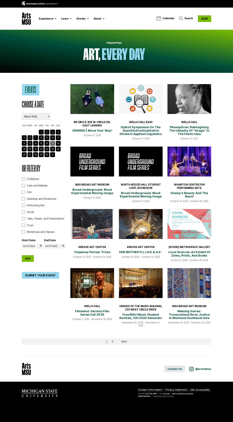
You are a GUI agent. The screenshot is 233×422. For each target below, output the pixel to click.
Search (186, 18)
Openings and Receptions (41, 198)
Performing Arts (36, 205)
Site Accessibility (200, 389)
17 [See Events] (53, 143)
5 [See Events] (24, 137)
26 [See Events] (24, 154)
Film (29, 192)
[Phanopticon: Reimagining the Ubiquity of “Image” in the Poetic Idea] (189, 99)
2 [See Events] (47, 132)
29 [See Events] (41, 154)
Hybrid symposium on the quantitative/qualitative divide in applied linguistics (141, 130)
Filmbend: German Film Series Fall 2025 (92, 312)
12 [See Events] (24, 143)
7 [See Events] (35, 137)
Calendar (165, 18)
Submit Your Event (40, 275)
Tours (30, 225)
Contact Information (150, 389)
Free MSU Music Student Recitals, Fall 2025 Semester (140, 316)
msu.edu (166, 394)
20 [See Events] (30, 149)
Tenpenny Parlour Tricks (92, 252)
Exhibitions (33, 178)
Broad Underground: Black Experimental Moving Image (92, 191)
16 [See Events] (47, 143)
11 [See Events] (58, 137)
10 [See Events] (52, 137)
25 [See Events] (58, 149)
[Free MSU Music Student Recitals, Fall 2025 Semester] (141, 283)
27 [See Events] (30, 154)
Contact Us (174, 369)
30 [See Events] (47, 154)
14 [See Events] (36, 143)
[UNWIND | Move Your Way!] (92, 99)
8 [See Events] (41, 137)
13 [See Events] (30, 143)
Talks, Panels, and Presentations (45, 218)
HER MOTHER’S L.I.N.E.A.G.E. (140, 252)
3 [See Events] (52, 132)
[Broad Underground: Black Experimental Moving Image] (92, 161)
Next (124, 341)
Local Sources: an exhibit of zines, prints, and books (189, 253)
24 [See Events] (52, 149)
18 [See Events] (58, 143)
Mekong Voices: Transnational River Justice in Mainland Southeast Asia (189, 314)
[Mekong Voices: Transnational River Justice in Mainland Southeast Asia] (189, 283)
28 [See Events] (35, 154)
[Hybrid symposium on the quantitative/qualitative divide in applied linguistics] (141, 99)
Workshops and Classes (41, 231)
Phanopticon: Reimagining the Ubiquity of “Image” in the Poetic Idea (189, 130)
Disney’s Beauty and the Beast (189, 194)
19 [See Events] (24, 149)
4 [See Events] (58, 132)
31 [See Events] (53, 154)
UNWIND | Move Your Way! (92, 130)
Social (30, 212)
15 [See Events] (41, 143)
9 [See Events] (47, 137)
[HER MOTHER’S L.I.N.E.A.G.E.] (141, 224)
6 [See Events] (30, 137)
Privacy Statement (176, 389)
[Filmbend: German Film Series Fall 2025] (92, 283)
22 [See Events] (41, 149)
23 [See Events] (47, 149)
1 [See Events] (41, 132)
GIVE (204, 18)
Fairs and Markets (37, 185)
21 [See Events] (36, 149)
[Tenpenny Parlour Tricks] (92, 224)
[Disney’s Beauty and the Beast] (189, 161)
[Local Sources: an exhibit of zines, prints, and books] (189, 224)
